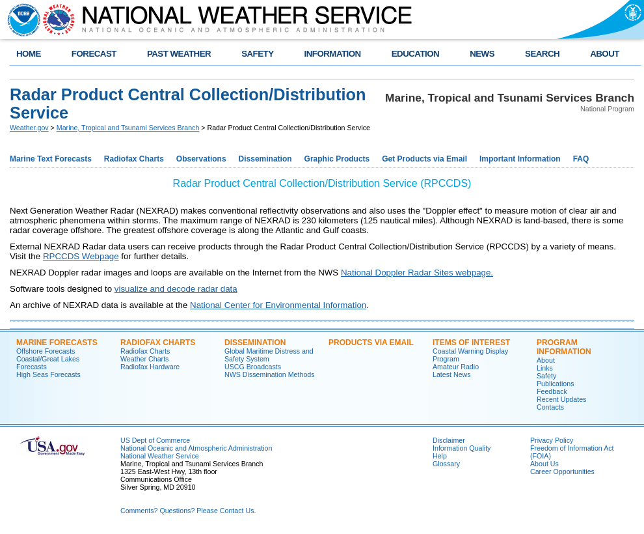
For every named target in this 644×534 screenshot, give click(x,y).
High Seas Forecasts (48, 374)
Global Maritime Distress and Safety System (269, 355)
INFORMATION (332, 54)
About (546, 360)
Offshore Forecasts (45, 351)
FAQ (581, 158)
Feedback (552, 391)
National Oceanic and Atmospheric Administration (196, 448)
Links (545, 368)
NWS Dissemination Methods (269, 374)
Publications (555, 383)
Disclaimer (449, 440)
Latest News (452, 374)
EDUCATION (415, 54)
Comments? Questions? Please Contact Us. (188, 510)
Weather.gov (29, 128)
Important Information (520, 158)
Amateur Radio (456, 367)
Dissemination (265, 158)
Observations (201, 158)
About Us (544, 464)
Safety (546, 376)
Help (440, 456)
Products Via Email (371, 342)
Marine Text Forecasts (51, 158)
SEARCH (542, 54)
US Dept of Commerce (155, 440)
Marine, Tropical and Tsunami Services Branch (128, 128)
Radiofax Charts (134, 158)
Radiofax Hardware (150, 367)
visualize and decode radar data (175, 289)
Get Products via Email (424, 158)
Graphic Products (337, 158)
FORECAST (94, 54)
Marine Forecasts (57, 342)
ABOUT (604, 54)
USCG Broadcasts (252, 367)
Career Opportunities (562, 471)
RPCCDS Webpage (81, 256)
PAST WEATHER (179, 54)
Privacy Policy (551, 440)
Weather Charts (144, 359)
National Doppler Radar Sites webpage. (417, 272)
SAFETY (257, 54)
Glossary (446, 464)
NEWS (482, 54)
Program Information (564, 347)
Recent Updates (561, 399)
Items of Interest (471, 342)
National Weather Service (159, 456)
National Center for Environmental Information (278, 305)
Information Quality (461, 448)
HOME (28, 54)
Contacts (550, 407)
